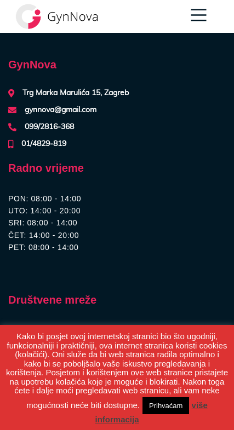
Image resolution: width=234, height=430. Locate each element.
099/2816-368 (49, 127)
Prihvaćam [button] (165, 406)
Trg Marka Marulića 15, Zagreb (75, 93)
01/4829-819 (43, 144)
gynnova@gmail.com (60, 110)
